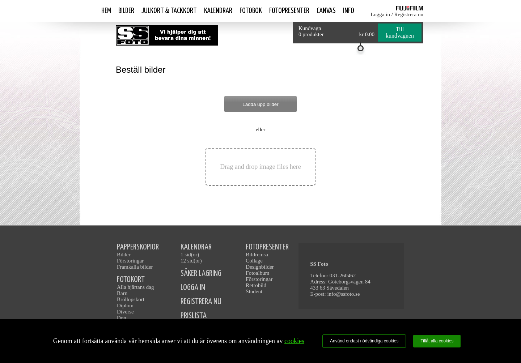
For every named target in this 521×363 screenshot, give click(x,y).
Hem (106, 10)
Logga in (380, 14)
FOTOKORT (131, 280)
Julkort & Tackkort (169, 10)
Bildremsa (257, 254)
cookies (294, 341)
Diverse (125, 312)
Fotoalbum (257, 273)
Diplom (125, 305)
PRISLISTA (194, 316)
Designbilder (260, 267)
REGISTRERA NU (201, 302)
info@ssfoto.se (343, 294)
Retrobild (256, 285)
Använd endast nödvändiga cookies (364, 340)
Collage (254, 261)
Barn (122, 293)
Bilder (126, 10)
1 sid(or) (190, 254)
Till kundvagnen (400, 32)
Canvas (326, 10)
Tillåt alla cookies (436, 340)
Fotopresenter (289, 10)
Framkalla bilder (135, 267)
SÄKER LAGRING (201, 273)
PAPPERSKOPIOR (138, 247)
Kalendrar (218, 10)
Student (254, 291)
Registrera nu (408, 14)
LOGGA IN (193, 287)
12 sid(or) (191, 261)
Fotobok (251, 10)
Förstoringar (130, 261)
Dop (121, 318)
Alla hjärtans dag (135, 287)
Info (348, 10)
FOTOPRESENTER (267, 247)
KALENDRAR (196, 247)
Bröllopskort (130, 299)
